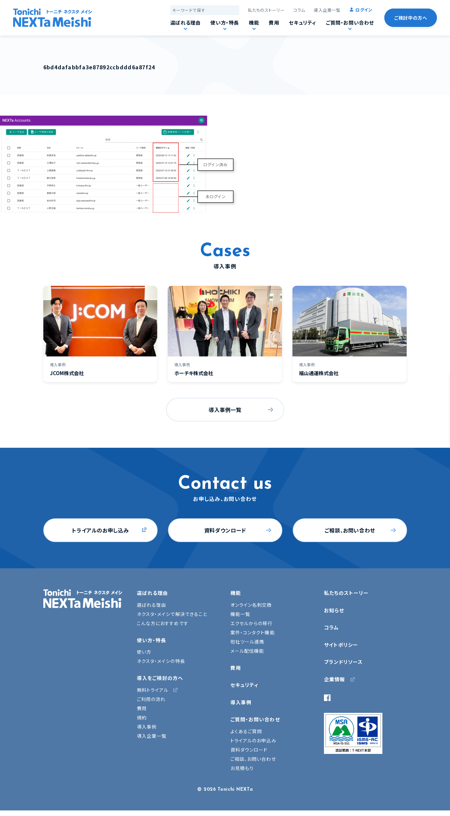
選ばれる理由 (185, 22)
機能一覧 (240, 614)
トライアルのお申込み (253, 740)
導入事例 (147, 726)
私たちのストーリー (266, 10)
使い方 (144, 651)
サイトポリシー (341, 644)
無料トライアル (153, 690)
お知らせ (334, 610)
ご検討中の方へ (410, 17)
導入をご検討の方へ (160, 677)
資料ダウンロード (225, 530)
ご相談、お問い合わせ (350, 530)
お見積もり (242, 768)
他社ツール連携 (247, 641)
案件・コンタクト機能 (252, 632)
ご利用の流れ (151, 699)
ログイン (363, 9)
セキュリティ (302, 22)
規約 (142, 717)
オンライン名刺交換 (251, 604)
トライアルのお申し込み (100, 530)
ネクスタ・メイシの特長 (161, 661)
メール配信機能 (247, 650)
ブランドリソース (343, 661)
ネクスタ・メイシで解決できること (172, 614)
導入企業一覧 (327, 10)
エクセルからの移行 (251, 623)
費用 (274, 22)
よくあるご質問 (246, 731)
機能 (254, 22)
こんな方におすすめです (162, 623)
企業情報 (334, 679)
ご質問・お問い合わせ (350, 22)
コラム (299, 10)
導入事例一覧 (225, 410)
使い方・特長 (224, 22)
